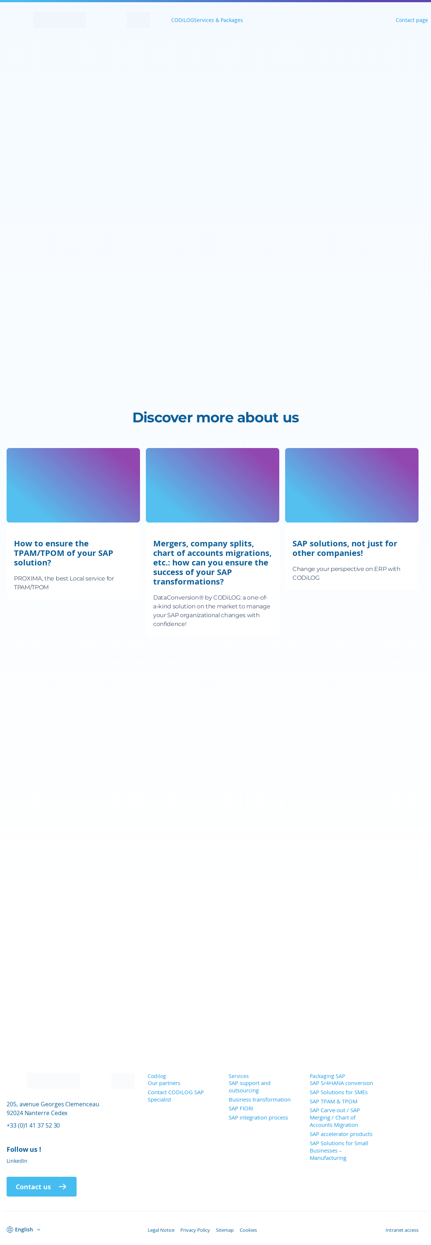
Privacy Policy (195, 1230)
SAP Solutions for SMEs (339, 1092)
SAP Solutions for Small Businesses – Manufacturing (339, 1150)
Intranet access (402, 1230)
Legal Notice (161, 1230)
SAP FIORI (241, 1108)
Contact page (412, 20)
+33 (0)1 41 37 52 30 (33, 1125)
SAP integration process (258, 1117)
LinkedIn (17, 1160)
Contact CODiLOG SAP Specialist (176, 1095)
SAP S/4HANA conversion (341, 1082)
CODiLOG (182, 20)
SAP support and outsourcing (249, 1086)
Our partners (164, 1082)
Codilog (157, 1076)
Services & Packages (218, 20)
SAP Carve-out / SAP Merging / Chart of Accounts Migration (335, 1117)
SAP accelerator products (341, 1133)
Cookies (248, 1230)
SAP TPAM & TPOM (333, 1101)
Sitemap (225, 1230)
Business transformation (260, 1099)
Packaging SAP (327, 1076)
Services (239, 1076)
